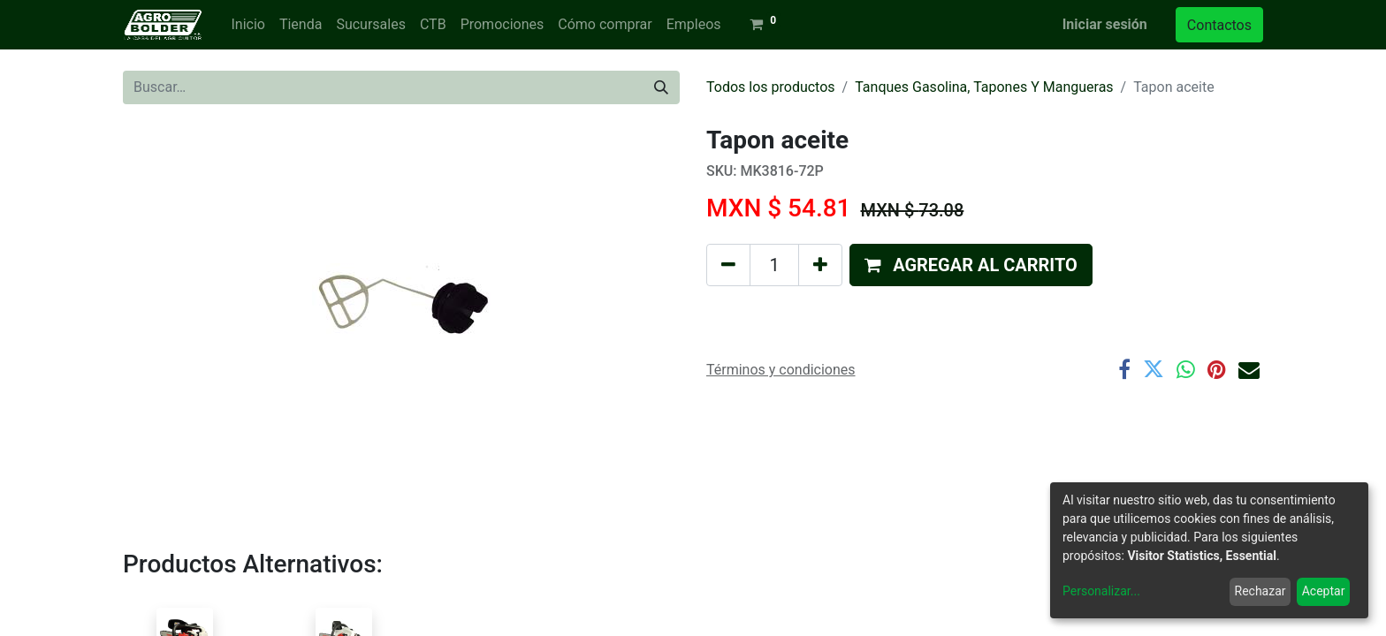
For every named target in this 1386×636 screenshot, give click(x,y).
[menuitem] (247, 24)
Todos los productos (770, 87)
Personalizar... (1101, 591)
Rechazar (1260, 591)
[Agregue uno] (820, 265)
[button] (971, 265)
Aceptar (1323, 591)
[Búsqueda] (661, 87)
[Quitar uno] (728, 265)
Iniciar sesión (1104, 24)
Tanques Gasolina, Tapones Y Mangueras (984, 87)
